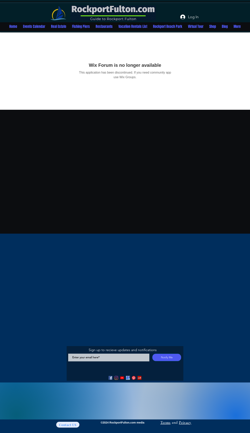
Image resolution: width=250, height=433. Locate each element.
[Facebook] (110, 378)
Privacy (185, 422)
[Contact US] (67, 425)
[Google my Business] (128, 378)
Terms (165, 422)
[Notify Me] (166, 357)
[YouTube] (122, 378)
